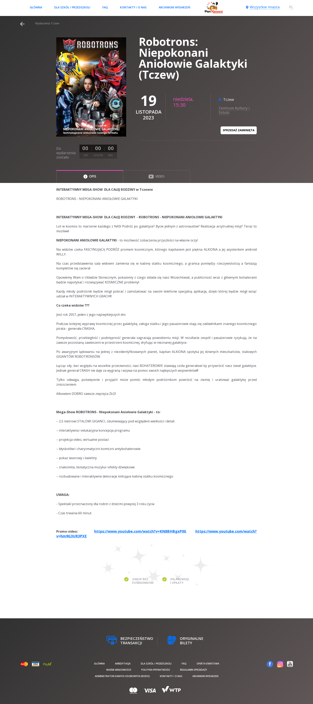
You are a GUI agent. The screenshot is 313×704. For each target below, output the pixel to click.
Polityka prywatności (155, 669)
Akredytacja (123, 663)
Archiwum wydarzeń (174, 7)
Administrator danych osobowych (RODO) (122, 676)
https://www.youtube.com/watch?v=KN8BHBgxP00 (140, 531)
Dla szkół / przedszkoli (72, 7)
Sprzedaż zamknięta (239, 130)
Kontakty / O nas (133, 7)
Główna (36, 7)
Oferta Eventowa (208, 663)
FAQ (105, 7)
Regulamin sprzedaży (193, 669)
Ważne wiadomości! (118, 669)
